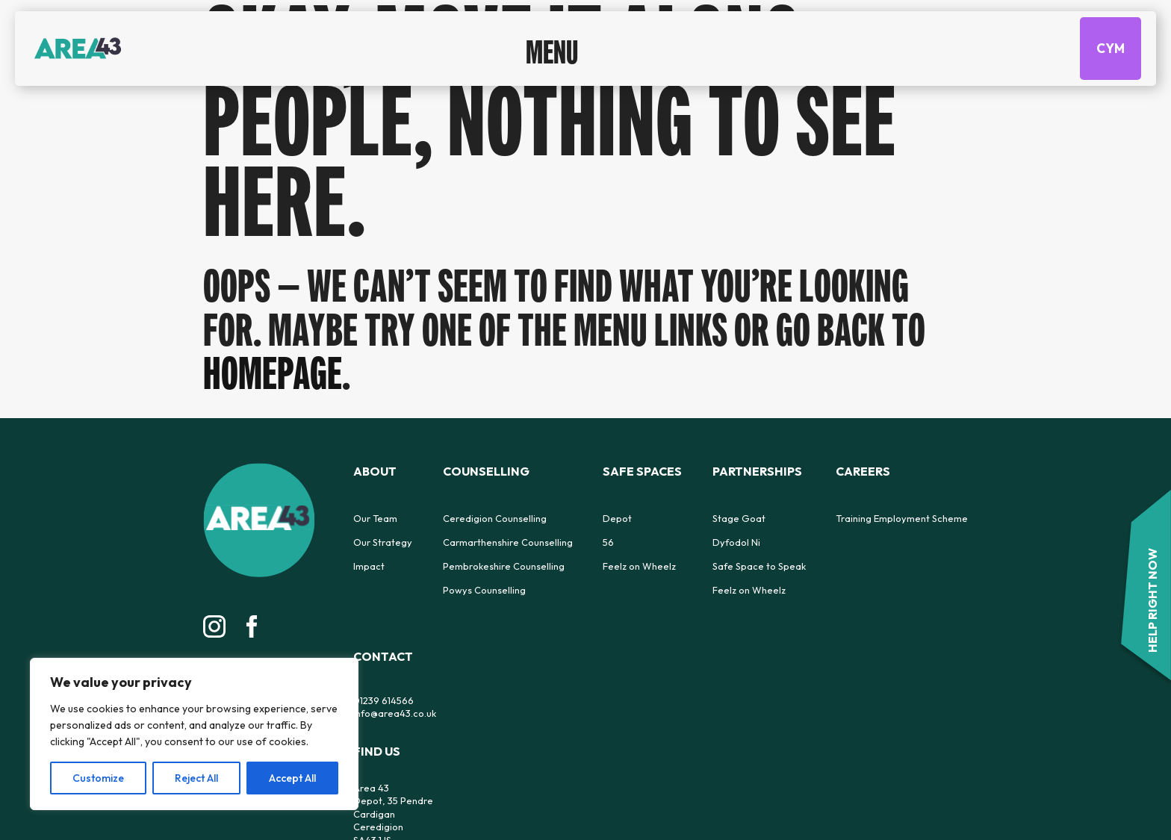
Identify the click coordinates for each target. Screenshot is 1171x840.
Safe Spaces (642, 471)
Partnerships (757, 471)
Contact (383, 656)
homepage (272, 372)
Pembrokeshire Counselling (504, 566)
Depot (617, 518)
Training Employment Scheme (902, 518)
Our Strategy (382, 542)
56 (608, 542)
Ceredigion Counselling (495, 518)
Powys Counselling (484, 590)
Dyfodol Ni (736, 542)
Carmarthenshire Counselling (508, 542)
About (375, 471)
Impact (369, 566)
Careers (863, 471)
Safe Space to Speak (759, 566)
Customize (98, 778)
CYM (1110, 46)
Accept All (292, 778)
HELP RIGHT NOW (1152, 600)
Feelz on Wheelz (639, 566)
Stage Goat (738, 518)
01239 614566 (383, 700)
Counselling (486, 471)
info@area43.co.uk (394, 713)
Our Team (375, 518)
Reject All (196, 778)
